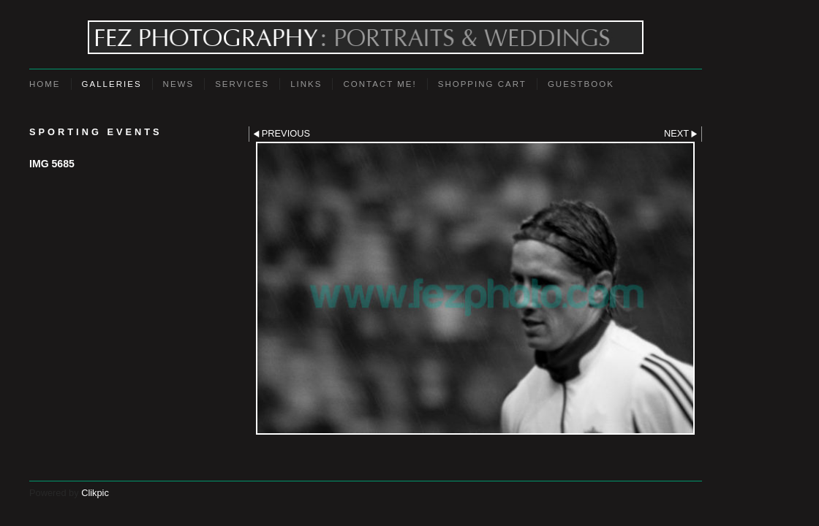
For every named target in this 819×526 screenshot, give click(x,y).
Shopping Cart (482, 84)
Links (306, 84)
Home (45, 84)
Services (242, 84)
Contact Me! (379, 84)
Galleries (112, 84)
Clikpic (95, 492)
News (179, 84)
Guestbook (581, 84)
